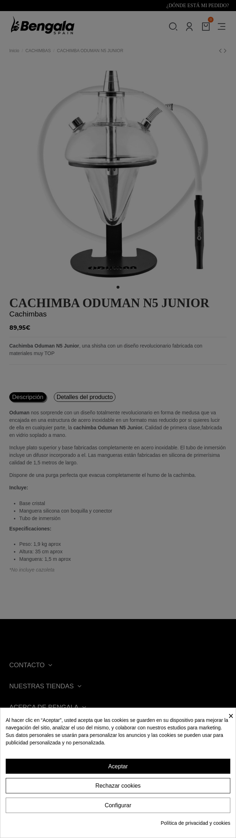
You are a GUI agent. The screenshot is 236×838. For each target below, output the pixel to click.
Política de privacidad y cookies (195, 823)
